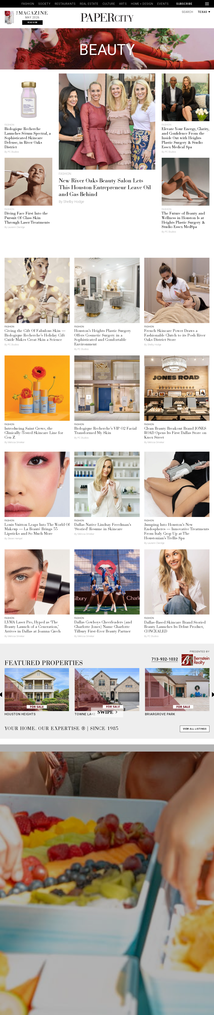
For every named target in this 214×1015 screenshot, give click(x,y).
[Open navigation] (207, 4)
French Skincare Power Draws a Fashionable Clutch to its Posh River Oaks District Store (174, 335)
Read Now (32, 22)
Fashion (28, 3)
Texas (204, 11)
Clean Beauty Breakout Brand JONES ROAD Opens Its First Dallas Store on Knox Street (175, 433)
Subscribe (184, 3)
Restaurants (65, 3)
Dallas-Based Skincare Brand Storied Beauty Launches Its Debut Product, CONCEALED (174, 627)
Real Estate (89, 3)
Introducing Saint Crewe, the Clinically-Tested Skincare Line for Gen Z (34, 433)
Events (163, 3)
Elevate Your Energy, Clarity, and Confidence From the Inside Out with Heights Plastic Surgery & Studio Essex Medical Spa (185, 138)
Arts (123, 3)
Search (187, 11)
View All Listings (195, 728)
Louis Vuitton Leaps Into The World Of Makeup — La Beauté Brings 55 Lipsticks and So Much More (37, 529)
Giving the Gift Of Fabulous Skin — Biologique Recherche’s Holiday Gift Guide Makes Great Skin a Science (35, 335)
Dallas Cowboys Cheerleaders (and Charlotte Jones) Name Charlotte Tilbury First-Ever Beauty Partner (103, 627)
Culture (109, 3)
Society (44, 3)
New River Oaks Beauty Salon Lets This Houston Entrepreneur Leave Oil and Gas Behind (105, 188)
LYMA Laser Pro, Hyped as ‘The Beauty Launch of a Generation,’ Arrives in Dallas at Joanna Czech (33, 627)
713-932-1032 (164, 659)
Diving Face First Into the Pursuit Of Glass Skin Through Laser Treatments (27, 218)
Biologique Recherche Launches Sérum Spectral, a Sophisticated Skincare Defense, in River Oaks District (28, 138)
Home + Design (142, 3)
